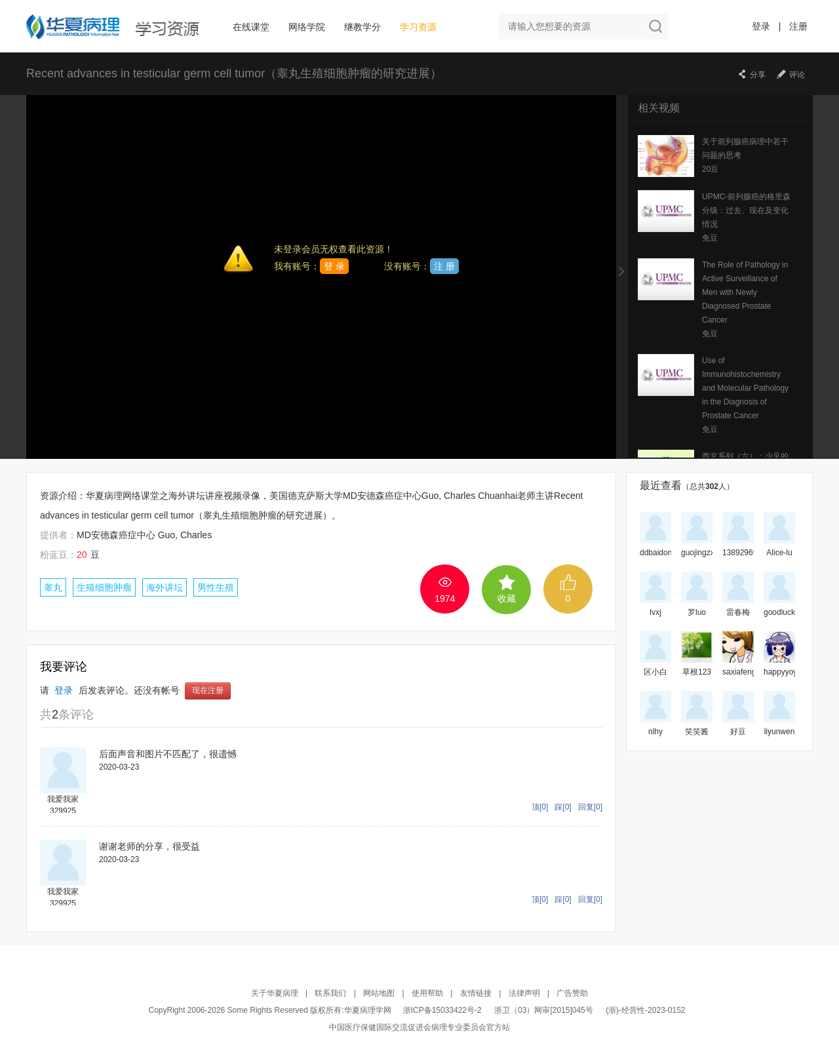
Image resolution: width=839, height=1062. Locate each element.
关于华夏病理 (274, 993)
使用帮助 (427, 993)
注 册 (444, 266)
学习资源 (418, 27)
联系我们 (330, 993)
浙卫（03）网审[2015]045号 (544, 1010)
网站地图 (379, 993)
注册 (798, 26)
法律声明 (524, 993)
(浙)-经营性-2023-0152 (645, 1010)
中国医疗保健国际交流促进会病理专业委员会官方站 (419, 1027)
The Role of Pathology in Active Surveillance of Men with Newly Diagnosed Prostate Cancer (745, 292)
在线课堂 (251, 27)
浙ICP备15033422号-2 (442, 1010)
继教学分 (362, 27)
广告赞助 (572, 993)
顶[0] (540, 807)
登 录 (334, 266)
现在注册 (208, 691)
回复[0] (590, 807)
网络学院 (306, 27)
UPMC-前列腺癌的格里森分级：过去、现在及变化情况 (746, 210)
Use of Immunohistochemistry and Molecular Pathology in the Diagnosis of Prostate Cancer (745, 388)
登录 (761, 26)
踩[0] (563, 807)
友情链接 (476, 993)
